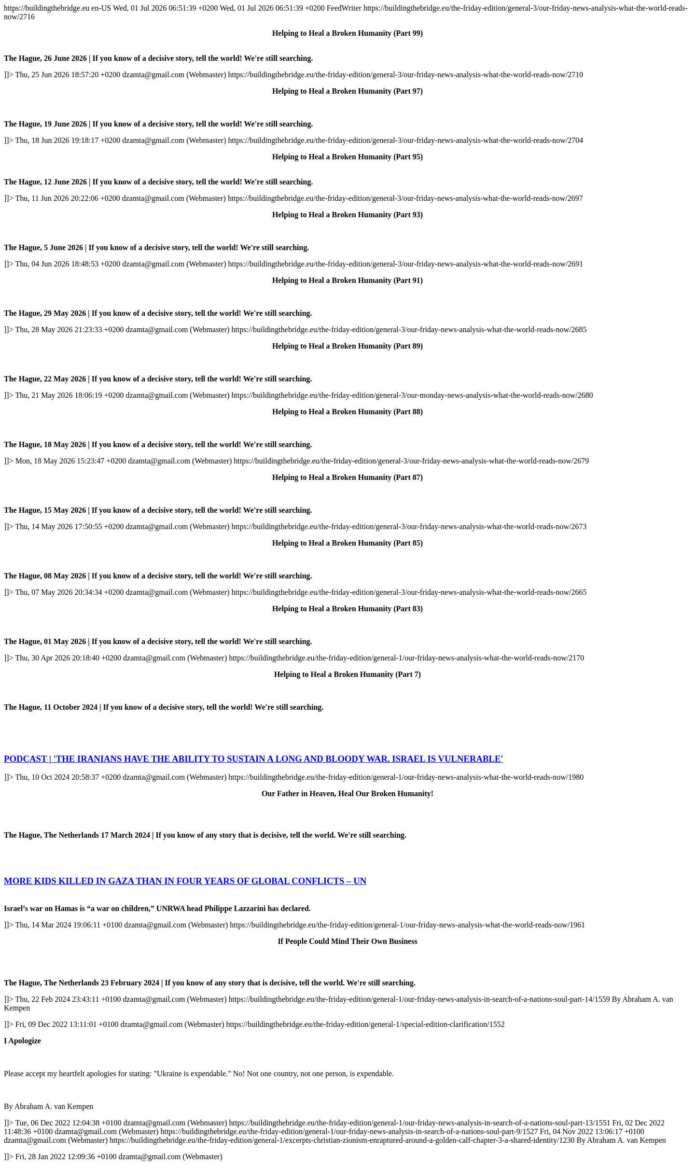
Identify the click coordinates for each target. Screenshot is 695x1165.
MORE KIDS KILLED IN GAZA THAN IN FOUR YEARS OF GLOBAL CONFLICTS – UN (185, 881)
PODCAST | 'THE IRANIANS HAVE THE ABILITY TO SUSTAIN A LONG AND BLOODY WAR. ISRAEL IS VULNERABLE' (253, 759)
